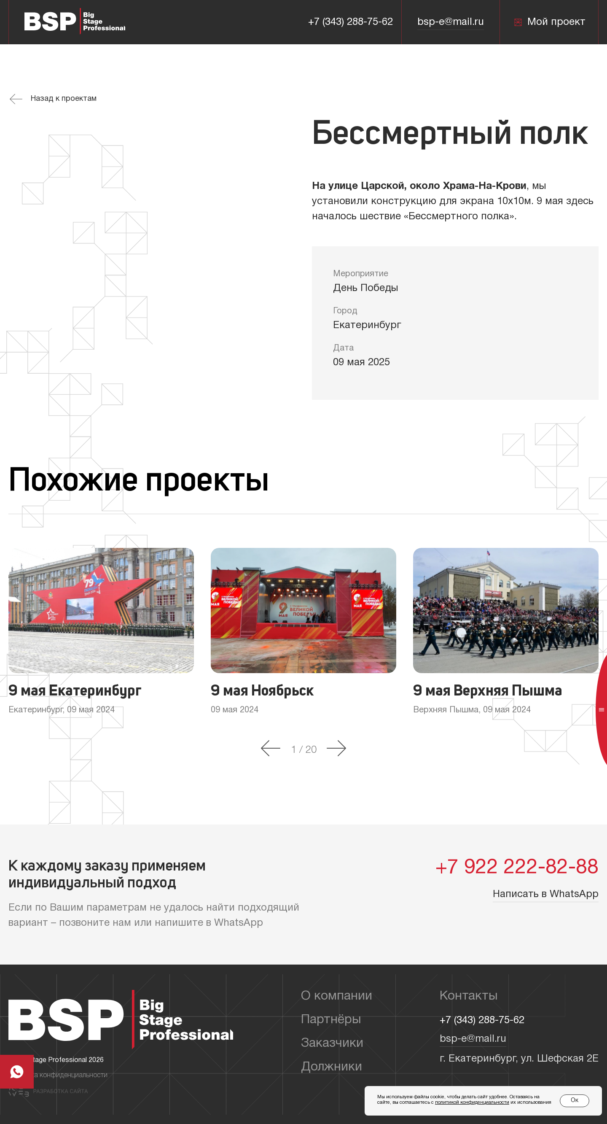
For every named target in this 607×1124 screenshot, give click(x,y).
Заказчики (332, 1043)
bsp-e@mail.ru (450, 22)
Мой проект (549, 22)
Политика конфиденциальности (57, 1075)
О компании (336, 996)
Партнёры (331, 1020)
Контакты (469, 996)
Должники (331, 1067)
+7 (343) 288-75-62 (350, 22)
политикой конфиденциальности (472, 1102)
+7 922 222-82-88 (517, 868)
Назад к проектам (53, 99)
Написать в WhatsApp (546, 894)
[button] (270, 749)
